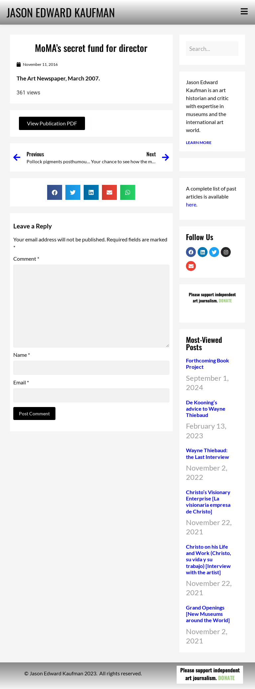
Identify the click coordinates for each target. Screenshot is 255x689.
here (191, 204)
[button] (54, 192)
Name (21, 354)
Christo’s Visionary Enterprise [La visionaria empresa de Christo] (208, 501)
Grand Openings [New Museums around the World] (208, 613)
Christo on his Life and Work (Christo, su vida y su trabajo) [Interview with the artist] (208, 559)
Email (21, 382)
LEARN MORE (199, 142)
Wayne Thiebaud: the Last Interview (207, 453)
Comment (26, 258)
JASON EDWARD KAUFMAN (61, 12)
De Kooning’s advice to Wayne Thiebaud (205, 408)
